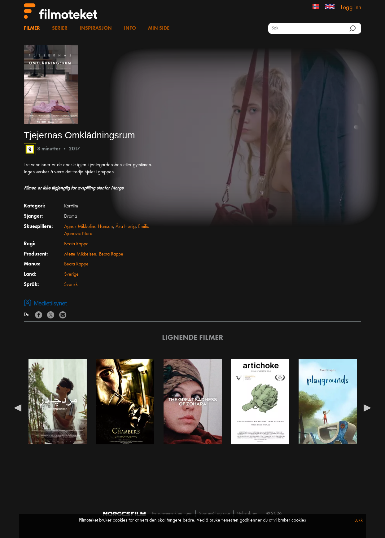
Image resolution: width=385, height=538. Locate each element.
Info (130, 28)
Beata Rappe (76, 244)
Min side (158, 28)
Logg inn (351, 7)
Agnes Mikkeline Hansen (88, 226)
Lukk (358, 520)
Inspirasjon (96, 28)
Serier (60, 28)
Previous (17, 407)
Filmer (32, 28)
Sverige (71, 274)
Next (367, 407)
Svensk (71, 284)
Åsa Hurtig (126, 226)
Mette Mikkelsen (80, 254)
